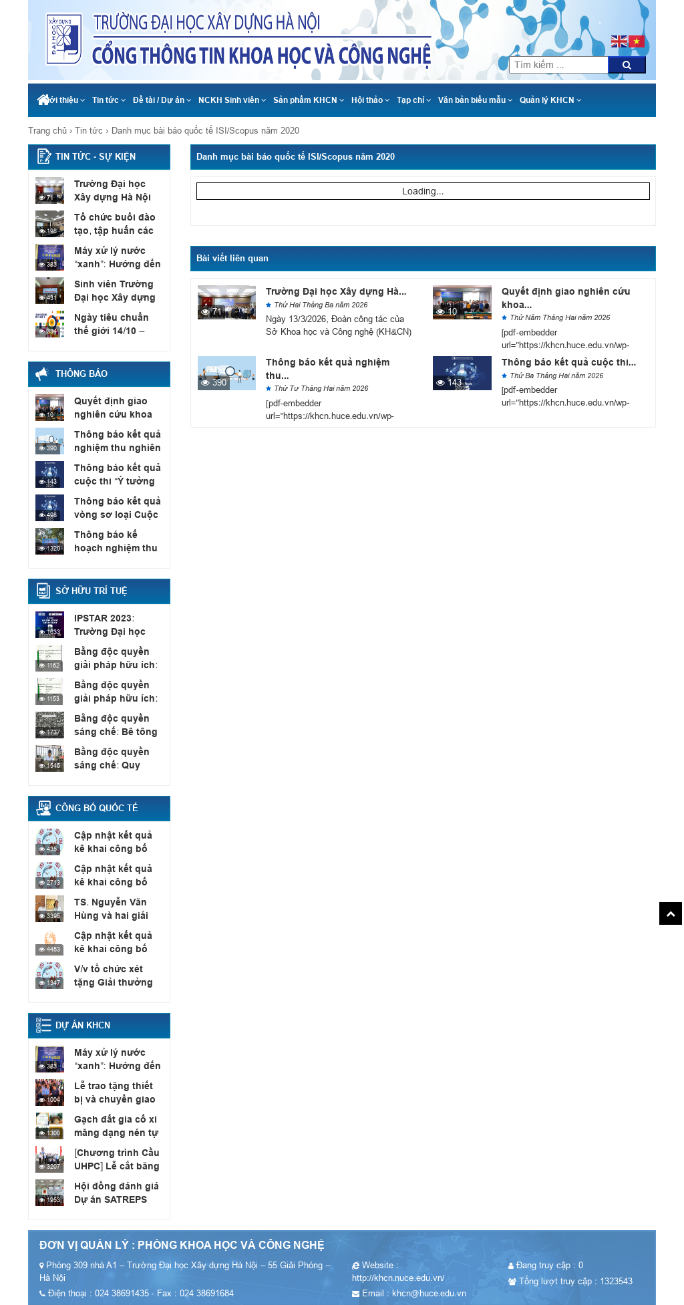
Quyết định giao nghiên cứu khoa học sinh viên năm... (116, 413)
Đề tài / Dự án (162, 100)
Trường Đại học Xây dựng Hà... (336, 291)
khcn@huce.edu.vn (599, 6)
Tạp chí (414, 100)
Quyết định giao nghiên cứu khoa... (566, 298)
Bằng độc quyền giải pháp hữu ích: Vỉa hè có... (118, 697)
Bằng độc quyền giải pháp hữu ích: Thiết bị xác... (117, 664)
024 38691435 (598, 20)
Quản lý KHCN (551, 100)
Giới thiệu (63, 100)
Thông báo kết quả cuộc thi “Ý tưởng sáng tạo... (114, 480)
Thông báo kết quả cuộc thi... (569, 362)
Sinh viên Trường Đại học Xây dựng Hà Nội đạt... (112, 296)
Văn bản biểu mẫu (475, 100)
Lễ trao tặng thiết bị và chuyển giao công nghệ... (118, 1098)
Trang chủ (47, 131)
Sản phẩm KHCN (309, 100)
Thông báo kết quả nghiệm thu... (327, 369)
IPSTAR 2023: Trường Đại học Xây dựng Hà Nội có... (116, 630)
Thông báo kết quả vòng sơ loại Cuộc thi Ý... (114, 514)
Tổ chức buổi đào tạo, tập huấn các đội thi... (111, 230)
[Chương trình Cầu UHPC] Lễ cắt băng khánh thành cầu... (115, 1165)
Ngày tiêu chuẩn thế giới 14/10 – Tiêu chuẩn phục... (116, 330)
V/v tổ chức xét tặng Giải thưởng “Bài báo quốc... (118, 981)
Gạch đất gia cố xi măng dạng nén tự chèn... (113, 1132)
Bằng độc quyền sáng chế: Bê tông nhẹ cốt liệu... (112, 731)
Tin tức (109, 100)
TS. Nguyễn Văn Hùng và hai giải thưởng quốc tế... (110, 914)
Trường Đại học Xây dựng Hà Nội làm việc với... (116, 196)
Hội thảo (370, 100)
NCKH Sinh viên (232, 100)
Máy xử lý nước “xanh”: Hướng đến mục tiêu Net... (114, 263)
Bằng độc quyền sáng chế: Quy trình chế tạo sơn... (116, 764)
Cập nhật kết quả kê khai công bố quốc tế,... (117, 848)
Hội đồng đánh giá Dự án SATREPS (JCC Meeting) (113, 1198)
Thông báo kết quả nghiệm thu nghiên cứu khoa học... (114, 447)
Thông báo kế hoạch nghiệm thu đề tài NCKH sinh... (118, 547)
